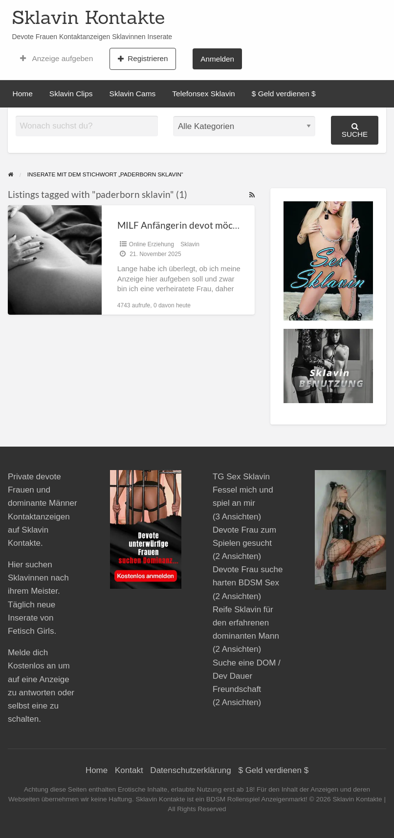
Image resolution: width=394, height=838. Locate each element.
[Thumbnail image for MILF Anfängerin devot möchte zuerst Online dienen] (55, 259)
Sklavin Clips (71, 93)
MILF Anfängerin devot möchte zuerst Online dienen (225, 225)
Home (23, 93)
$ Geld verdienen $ (284, 93)
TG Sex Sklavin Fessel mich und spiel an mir (243, 490)
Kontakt (129, 770)
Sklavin (189, 244)
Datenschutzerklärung (190, 770)
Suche (355, 130)
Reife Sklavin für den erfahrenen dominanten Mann (246, 623)
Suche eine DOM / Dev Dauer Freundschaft (247, 676)
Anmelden (217, 59)
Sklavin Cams (132, 93)
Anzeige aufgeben (56, 58)
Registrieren (143, 58)
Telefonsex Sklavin (203, 93)
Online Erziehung (151, 244)
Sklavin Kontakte (88, 17)
